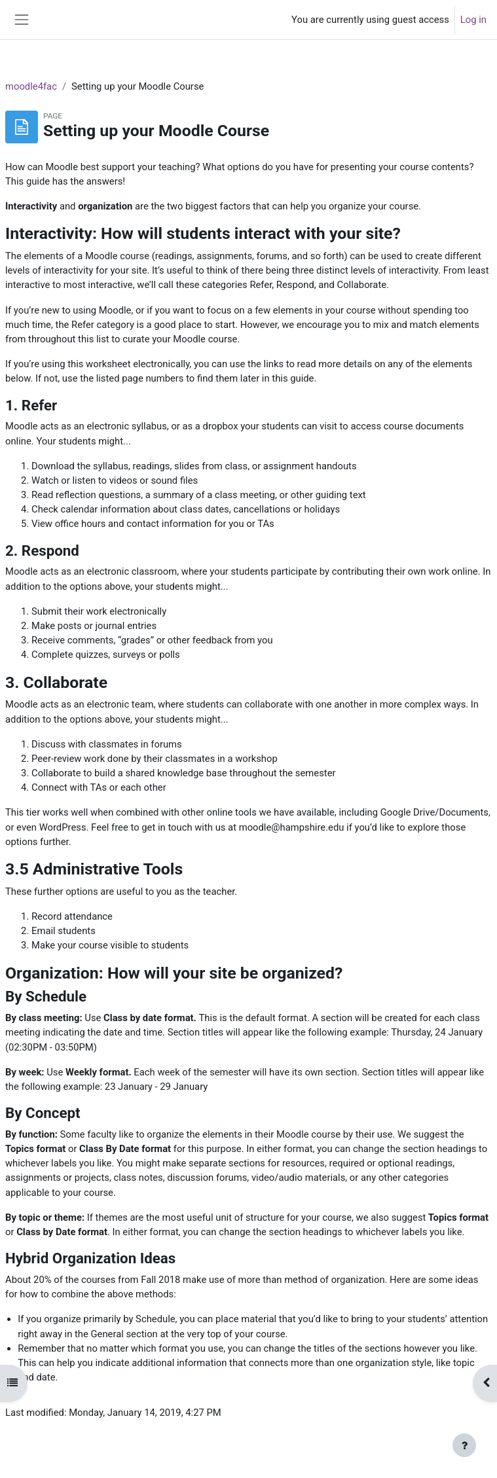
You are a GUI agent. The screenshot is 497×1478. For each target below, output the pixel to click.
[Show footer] (464, 1445)
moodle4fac (31, 86)
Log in (473, 20)
